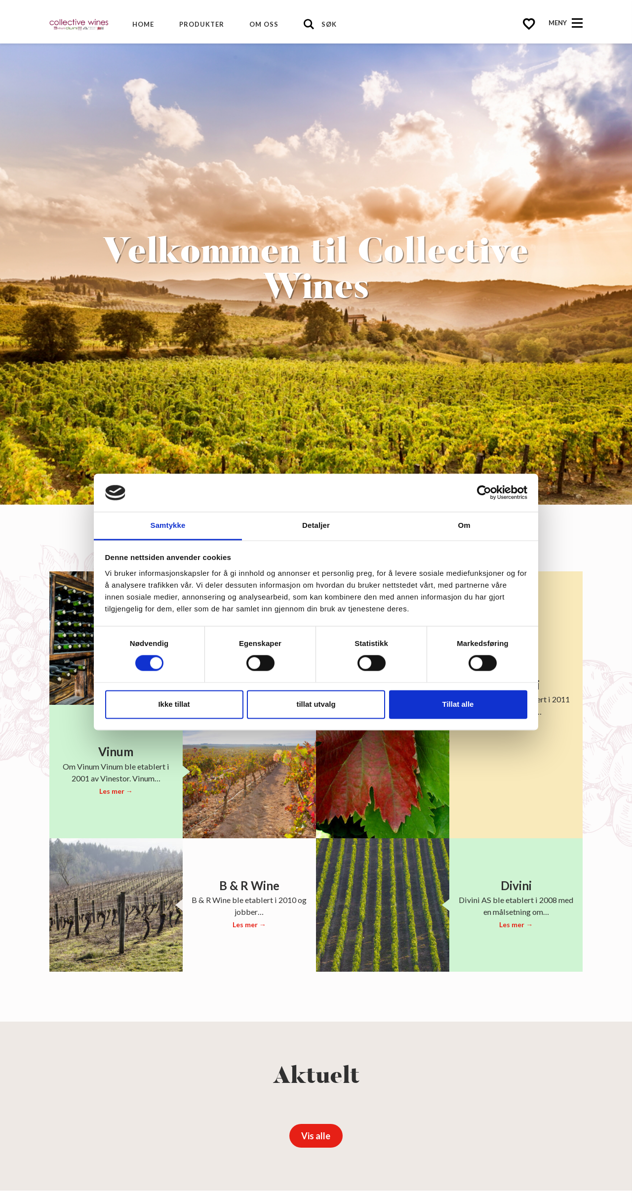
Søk (329, 24)
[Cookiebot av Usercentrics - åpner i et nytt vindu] (484, 492)
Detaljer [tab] (316, 525)
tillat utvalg (315, 704)
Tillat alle (458, 704)
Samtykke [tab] (168, 525)
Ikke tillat (174, 704)
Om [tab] (464, 525)
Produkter (201, 24)
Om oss (263, 24)
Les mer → (116, 791)
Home (143, 24)
